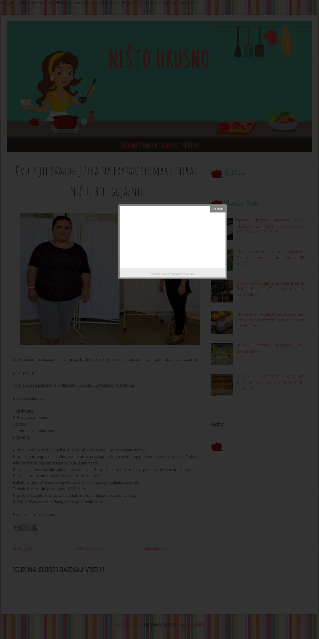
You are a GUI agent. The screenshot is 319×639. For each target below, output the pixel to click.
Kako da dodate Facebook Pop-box (172, 273)
